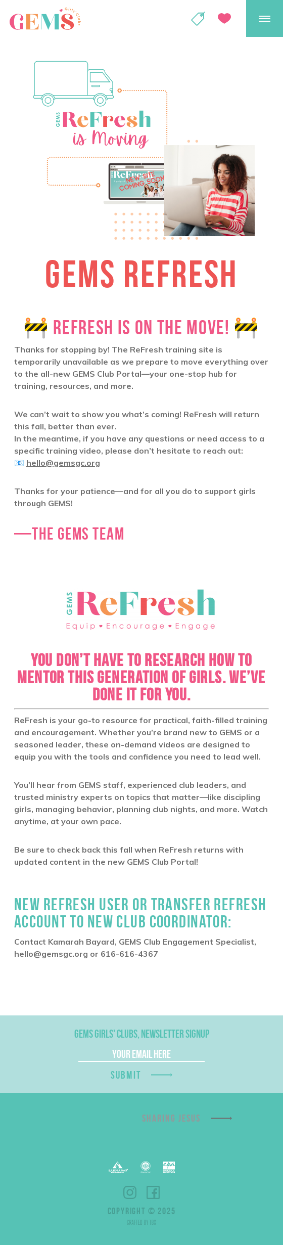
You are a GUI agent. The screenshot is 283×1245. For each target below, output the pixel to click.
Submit (126, 1075)
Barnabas (118, 1167)
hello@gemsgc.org (63, 463)
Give (224, 18)
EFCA (145, 1167)
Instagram (129, 1192)
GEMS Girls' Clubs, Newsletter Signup (141, 1033)
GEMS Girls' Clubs (45, 19)
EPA (169, 1167)
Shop (198, 19)
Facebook (153, 1192)
